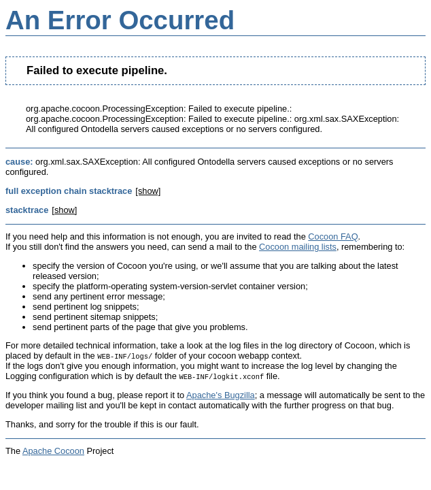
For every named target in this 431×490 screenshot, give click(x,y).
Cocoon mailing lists (298, 247)
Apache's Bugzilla (220, 395)
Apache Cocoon (53, 451)
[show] (147, 191)
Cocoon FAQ (333, 236)
